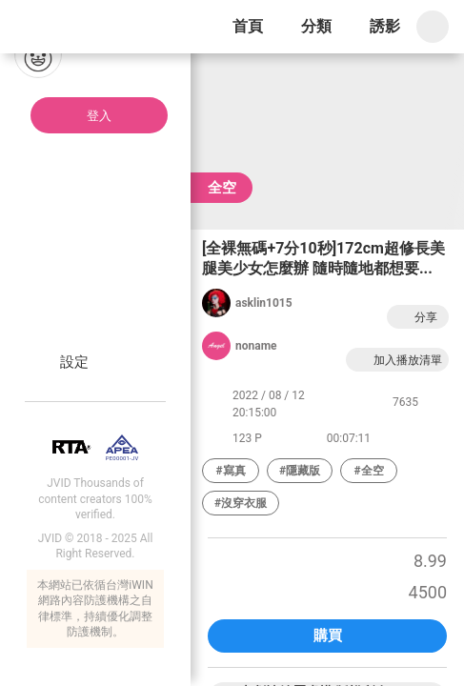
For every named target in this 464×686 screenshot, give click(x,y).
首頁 (247, 26)
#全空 (369, 470)
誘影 (385, 26)
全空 (222, 187)
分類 (316, 26)
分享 (415, 317)
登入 (99, 116)
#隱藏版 (299, 470)
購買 (327, 635)
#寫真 (230, 470)
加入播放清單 (397, 360)
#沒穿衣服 (240, 503)
